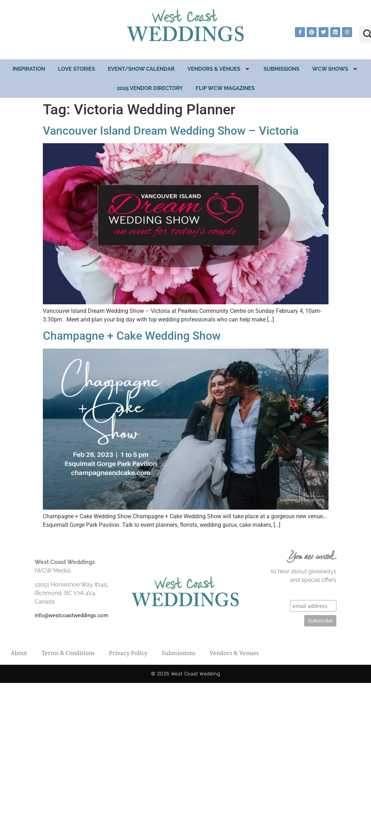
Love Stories (76, 69)
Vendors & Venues (219, 69)
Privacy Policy (128, 653)
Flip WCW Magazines (225, 88)
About (19, 653)
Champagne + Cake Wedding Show (132, 336)
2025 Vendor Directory (150, 88)
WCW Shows (335, 69)
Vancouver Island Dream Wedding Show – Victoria (171, 131)
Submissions (281, 69)
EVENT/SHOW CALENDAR (141, 69)
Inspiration (28, 69)
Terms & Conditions (68, 653)
